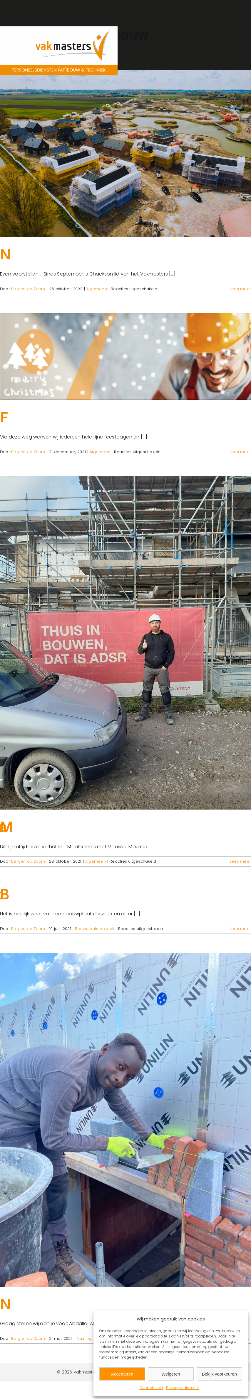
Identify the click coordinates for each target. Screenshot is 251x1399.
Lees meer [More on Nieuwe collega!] (240, 289)
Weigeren (170, 1373)
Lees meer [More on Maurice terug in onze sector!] (240, 861)
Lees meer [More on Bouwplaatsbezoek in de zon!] (240, 928)
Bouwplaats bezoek (94, 928)
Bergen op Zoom (28, 289)
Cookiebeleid (151, 1387)
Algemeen (96, 289)
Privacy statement (182, 1387)
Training (84, 1338)
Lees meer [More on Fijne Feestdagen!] (240, 452)
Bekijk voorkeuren (219, 1373)
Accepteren (122, 1373)
